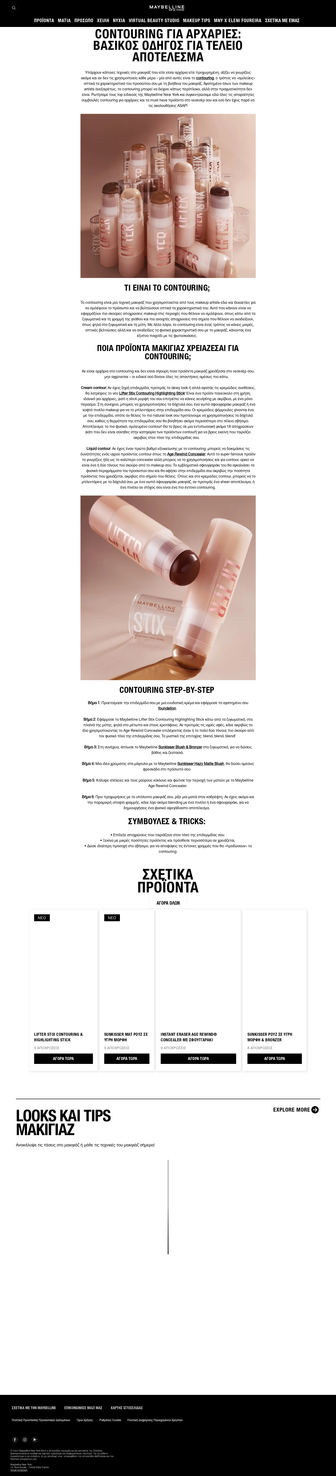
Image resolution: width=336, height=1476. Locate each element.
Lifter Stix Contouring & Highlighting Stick (58, 1037)
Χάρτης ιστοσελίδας (127, 1408)
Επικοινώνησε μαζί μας (83, 1408)
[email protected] (18, 1470)
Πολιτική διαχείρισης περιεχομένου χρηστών (155, 1420)
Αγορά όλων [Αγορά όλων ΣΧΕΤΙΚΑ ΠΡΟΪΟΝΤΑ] (168, 903)
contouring (205, 78)
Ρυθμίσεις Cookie (110, 1420)
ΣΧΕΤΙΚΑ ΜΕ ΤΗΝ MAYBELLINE (34, 1408)
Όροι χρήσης (85, 1420)
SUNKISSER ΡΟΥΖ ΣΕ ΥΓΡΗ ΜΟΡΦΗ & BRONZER (269, 1037)
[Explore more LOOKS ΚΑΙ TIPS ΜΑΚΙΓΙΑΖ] (296, 1110)
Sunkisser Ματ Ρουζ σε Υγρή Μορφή (126, 1037)
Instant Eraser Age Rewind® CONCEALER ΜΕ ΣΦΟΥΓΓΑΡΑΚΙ (189, 1037)
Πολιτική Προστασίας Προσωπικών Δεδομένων (41, 1420)
